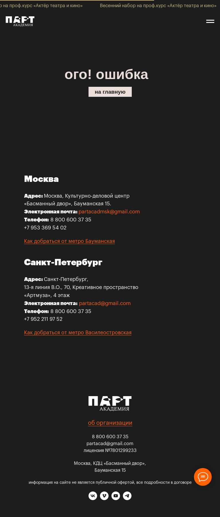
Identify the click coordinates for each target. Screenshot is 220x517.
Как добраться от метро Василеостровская (77, 332)
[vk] (93, 498)
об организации (110, 423)
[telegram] (127, 498)
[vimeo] (104, 498)
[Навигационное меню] (210, 21)
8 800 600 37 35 (110, 437)
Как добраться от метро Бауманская (69, 241)
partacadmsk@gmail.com (109, 211)
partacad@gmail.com (105, 303)
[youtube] (115, 498)
